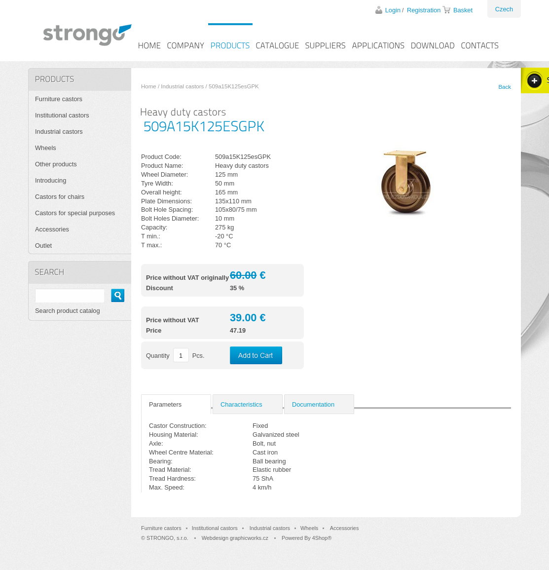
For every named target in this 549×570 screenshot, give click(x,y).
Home (148, 86)
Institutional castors (62, 115)
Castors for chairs (59, 196)
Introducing (50, 180)
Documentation (313, 404)
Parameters (165, 404)
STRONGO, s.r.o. (167, 538)
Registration (423, 10)
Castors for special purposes (75, 213)
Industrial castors (182, 86)
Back (504, 87)
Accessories (52, 229)
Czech (504, 9)
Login (393, 10)
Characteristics (241, 404)
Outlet (43, 245)
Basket (463, 10)
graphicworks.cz (249, 538)
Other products (56, 164)
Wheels (45, 148)
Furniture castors (58, 99)
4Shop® (321, 538)
